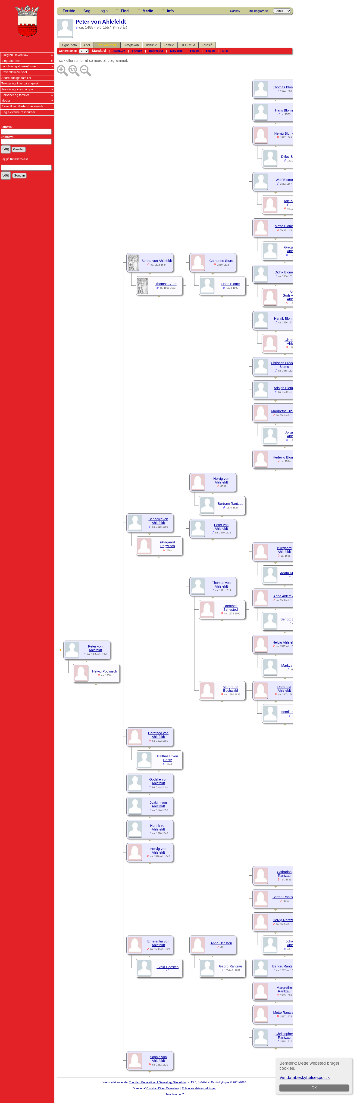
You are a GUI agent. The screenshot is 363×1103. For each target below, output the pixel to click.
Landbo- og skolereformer (19, 66)
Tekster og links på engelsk (19, 83)
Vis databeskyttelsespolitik (304, 1077)
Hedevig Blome (284, 457)
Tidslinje (151, 45)
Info (170, 11)
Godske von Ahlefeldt (158, 781)
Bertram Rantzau (230, 503)
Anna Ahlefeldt (284, 596)
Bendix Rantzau (284, 966)
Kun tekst (156, 51)
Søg (87, 11)
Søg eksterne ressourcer (18, 112)
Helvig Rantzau (284, 920)
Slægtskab (131, 45)
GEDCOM (188, 45)
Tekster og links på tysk (17, 89)
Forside (69, 11)
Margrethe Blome (284, 411)
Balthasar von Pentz (167, 758)
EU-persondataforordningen (199, 1088)
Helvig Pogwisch (104, 671)
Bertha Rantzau (284, 897)
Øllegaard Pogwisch (167, 544)
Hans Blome (284, 110)
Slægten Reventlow (14, 55)
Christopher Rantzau (284, 1035)
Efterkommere (107, 45)
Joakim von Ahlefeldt (158, 804)
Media (5, 100)
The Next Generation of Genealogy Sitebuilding (158, 1082)
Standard (99, 51)
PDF (225, 51)
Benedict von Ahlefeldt (158, 521)
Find (125, 11)
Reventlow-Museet (14, 72)
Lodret (137, 51)
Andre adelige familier (16, 78)
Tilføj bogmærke (258, 11)
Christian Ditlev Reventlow (162, 1088)
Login (103, 11)
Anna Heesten (221, 943)
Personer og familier (15, 95)
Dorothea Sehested (230, 607)
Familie (169, 45)
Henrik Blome (284, 318)
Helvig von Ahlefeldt (221, 480)
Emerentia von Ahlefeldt (158, 943)
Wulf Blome (284, 180)
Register (176, 51)
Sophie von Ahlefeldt (158, 1059)
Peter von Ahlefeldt (221, 526)
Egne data (69, 45)
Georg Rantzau (230, 966)
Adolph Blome (284, 388)
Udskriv (235, 11)
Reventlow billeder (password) (22, 106)
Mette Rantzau (284, 1012)
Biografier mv (10, 60)
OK (314, 1088)
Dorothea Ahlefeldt (284, 688)
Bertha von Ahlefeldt (156, 261)
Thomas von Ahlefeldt (221, 584)
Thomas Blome (284, 87)
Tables (194, 51)
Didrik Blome (284, 272)
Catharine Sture (221, 261)
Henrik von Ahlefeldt (158, 827)
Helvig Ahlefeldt (284, 642)
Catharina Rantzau (284, 873)
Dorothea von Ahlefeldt (158, 735)
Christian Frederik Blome (284, 365)
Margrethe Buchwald (230, 688)
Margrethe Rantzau (284, 989)
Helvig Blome (284, 133)
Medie (148, 11)
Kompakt (119, 51)
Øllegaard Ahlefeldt (284, 550)
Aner (86, 45)
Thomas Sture (166, 284)
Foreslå (207, 45)
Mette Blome (284, 226)
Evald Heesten (167, 967)
